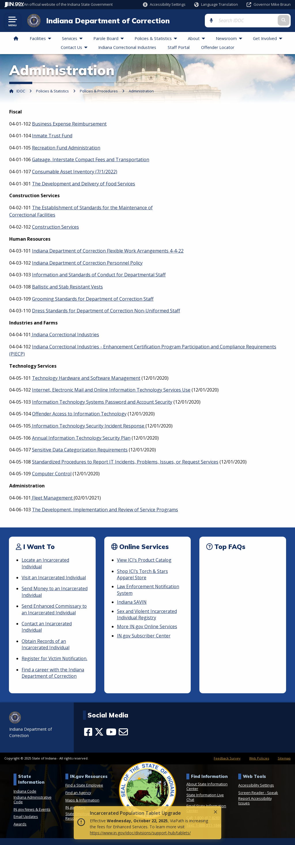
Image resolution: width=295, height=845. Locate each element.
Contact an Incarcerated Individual (47, 627)
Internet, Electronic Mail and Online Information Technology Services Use (111, 390)
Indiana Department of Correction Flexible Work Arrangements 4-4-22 (108, 251)
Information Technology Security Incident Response (88, 426)
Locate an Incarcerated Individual (46, 563)
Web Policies (259, 765)
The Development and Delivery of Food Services (83, 184)
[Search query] (260, 20)
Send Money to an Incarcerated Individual (46, 592)
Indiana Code (25, 798)
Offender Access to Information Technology (79, 414)
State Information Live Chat (205, 804)
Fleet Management (52, 498)
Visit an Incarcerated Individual (55, 578)
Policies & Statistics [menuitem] (157, 39)
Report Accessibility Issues (255, 807)
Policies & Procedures (99, 91)
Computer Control (51, 474)
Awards (20, 831)
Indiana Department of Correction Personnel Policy (87, 263)
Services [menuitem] (73, 39)
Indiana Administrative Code (33, 806)
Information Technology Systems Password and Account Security (102, 402)
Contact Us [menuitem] (75, 47)
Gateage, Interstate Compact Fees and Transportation (90, 160)
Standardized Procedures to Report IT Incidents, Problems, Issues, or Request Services (125, 462)
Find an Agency (78, 799)
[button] (164, 4)
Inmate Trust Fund (52, 136)
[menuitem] (16, 39)
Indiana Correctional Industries (65, 335)
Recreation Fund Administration (66, 148)
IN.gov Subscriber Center (144, 636)
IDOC (20, 91)
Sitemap (284, 765)
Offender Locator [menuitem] (217, 47)
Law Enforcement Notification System (149, 590)
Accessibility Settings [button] (256, 792)
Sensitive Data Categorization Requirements (80, 450)
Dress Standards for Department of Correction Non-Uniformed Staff (106, 311)
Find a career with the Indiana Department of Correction (53, 679)
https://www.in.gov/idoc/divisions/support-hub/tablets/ (140, 832)
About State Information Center (207, 793)
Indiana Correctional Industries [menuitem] (127, 47)
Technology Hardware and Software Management (86, 378)
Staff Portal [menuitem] (179, 47)
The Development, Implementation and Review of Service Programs (105, 510)
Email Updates (26, 823)
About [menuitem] (198, 39)
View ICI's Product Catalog (145, 560)
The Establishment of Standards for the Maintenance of (92, 208)
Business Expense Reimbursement (69, 124)
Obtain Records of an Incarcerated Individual (46, 644)
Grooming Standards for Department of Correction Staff (93, 299)
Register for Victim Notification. (42, 662)
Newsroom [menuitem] (230, 39)
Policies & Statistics (52, 91)
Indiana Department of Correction (106, 20)
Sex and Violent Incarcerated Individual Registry (147, 614)
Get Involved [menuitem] (269, 39)
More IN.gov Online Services (147, 627)
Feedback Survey (227, 765)
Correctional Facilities (32, 215)
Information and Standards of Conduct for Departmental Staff (99, 275)
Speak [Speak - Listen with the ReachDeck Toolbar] (272, 799)
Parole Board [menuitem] (109, 39)
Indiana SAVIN (132, 602)
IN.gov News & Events (32, 816)
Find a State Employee (84, 792)
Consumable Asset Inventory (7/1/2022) (74, 172)
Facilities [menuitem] (42, 39)
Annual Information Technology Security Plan (81, 438)
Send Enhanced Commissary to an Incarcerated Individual (55, 609)
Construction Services (55, 227)
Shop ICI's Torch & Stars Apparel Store (143, 574)
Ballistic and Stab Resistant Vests (67, 287)
